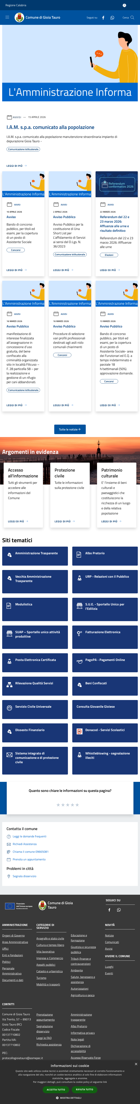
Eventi (109, 973)
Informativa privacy (83, 1033)
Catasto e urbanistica (49, 971)
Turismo (41, 978)
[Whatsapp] (111, 17)
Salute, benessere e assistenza (83, 979)
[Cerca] (132, 17)
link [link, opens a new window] (105, 1082)
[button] (70, 1098)
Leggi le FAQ (44, 1038)
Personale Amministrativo (11, 971)
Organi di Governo (13, 935)
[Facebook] (101, 17)
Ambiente (77, 970)
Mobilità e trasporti (48, 984)
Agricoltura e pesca (82, 995)
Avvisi (17, 117)
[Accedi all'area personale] (124, 5)
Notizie (109, 935)
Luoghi (109, 966)
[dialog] (70, 1082)
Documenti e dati (12, 980)
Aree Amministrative (15, 942)
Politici (6, 962)
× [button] (136, 1064)
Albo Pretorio (79, 1026)
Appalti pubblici (45, 964)
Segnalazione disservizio (44, 1029)
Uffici (5, 948)
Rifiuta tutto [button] (84, 1089)
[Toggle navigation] (7, 17)
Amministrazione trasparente (81, 1017)
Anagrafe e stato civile (50, 938)
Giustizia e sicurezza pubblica (83, 949)
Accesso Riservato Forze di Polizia (86, 1060)
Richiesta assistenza (49, 1044)
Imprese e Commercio (49, 958)
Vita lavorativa (45, 951)
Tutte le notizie (70, 429)
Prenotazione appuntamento (45, 1017)
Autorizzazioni (79, 988)
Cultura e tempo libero (50, 945)
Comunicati (112, 942)
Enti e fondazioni (12, 955)
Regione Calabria (15, 5)
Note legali (77, 1039)
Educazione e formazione (79, 938)
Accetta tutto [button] (56, 1089)
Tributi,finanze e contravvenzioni (81, 961)
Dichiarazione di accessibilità (80, 1048)
